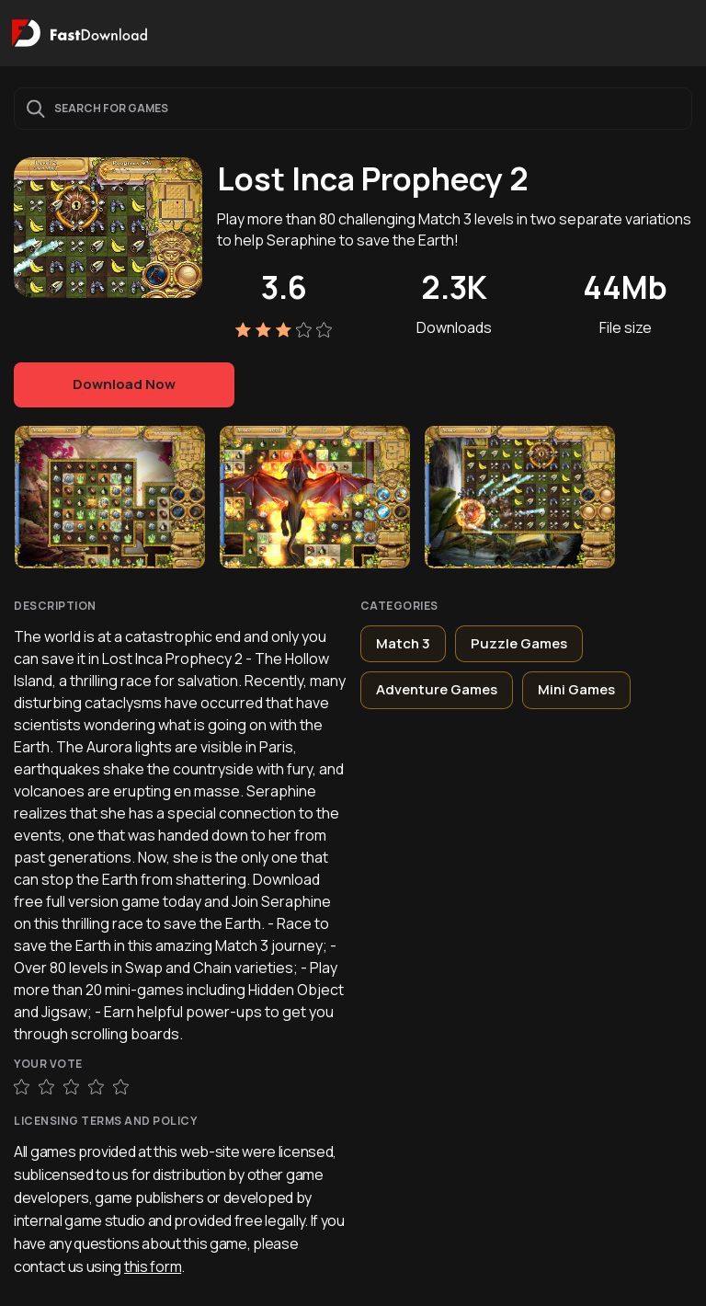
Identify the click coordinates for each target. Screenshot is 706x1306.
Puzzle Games (519, 643)
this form (152, 1266)
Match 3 (403, 643)
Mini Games (576, 689)
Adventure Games (436, 689)
